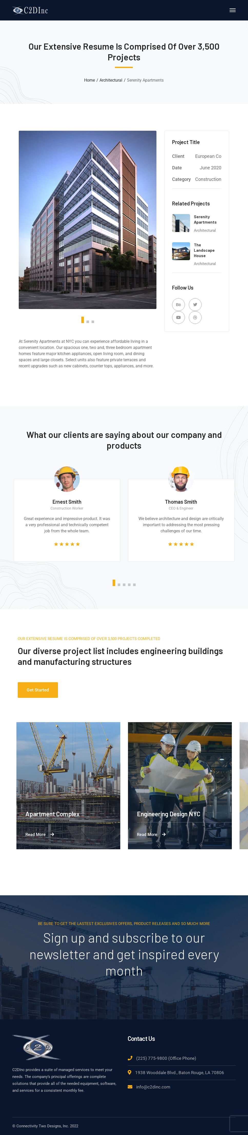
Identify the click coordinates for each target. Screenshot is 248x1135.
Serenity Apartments (205, 219)
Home (89, 80)
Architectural (111, 80)
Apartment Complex (52, 814)
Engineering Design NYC (168, 814)
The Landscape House (204, 250)
